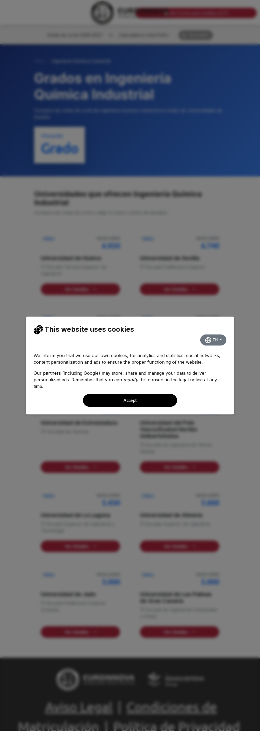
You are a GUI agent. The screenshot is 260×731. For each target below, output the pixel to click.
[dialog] (130, 365)
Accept (130, 400)
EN (211, 340)
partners (52, 373)
